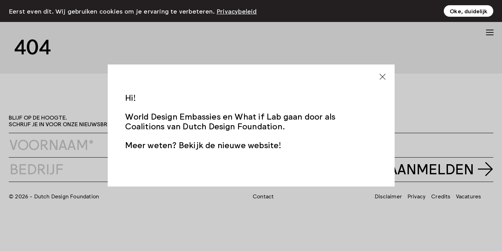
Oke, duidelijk (468, 10)
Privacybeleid (236, 11)
